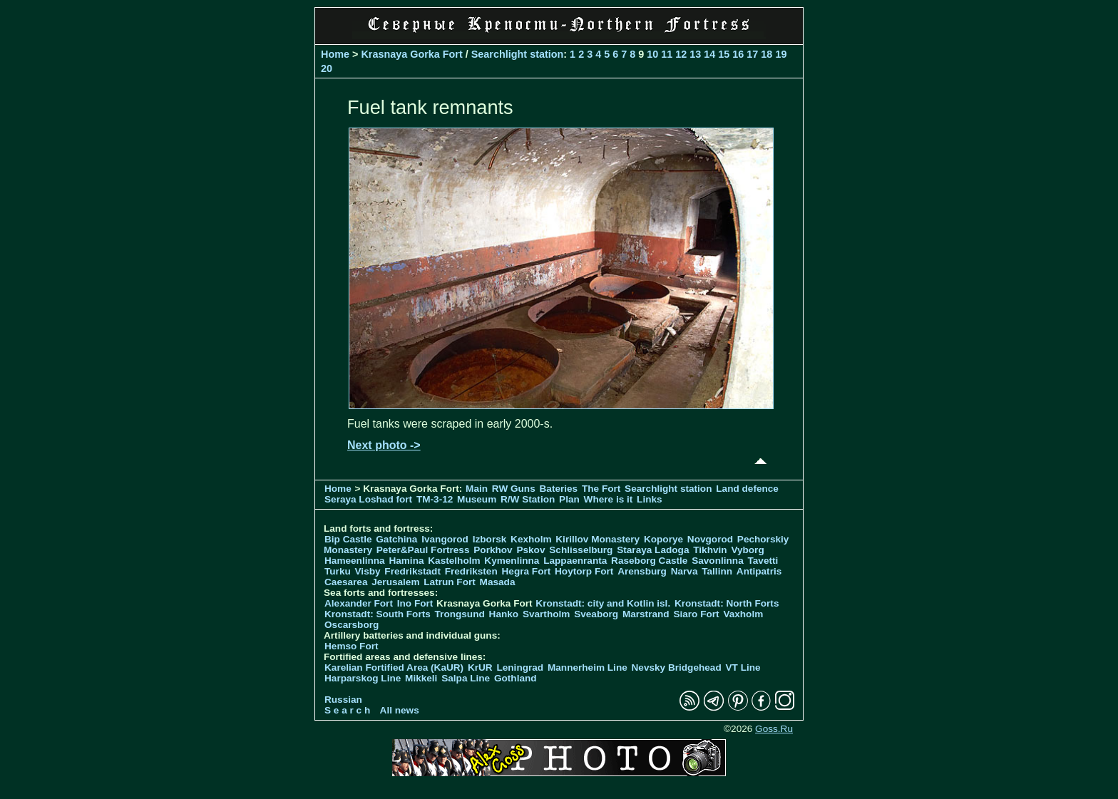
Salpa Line (465, 678)
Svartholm (546, 614)
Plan (569, 499)
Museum (476, 499)
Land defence (747, 488)
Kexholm (531, 539)
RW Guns (513, 488)
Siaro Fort (696, 614)
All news (399, 710)
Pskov (530, 550)
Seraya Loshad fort (368, 499)
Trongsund (460, 614)
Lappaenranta (575, 560)
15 (723, 54)
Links (649, 499)
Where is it (608, 499)
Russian (343, 699)
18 (766, 54)
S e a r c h (347, 710)
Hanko (504, 614)
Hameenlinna (354, 560)
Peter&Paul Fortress (423, 550)
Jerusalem (395, 582)
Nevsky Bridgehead (677, 667)
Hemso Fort (351, 646)
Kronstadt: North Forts (727, 603)
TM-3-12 (434, 499)
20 (326, 68)
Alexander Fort (358, 603)
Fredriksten (471, 571)
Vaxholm (743, 614)
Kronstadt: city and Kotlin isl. (602, 603)
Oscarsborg (351, 624)
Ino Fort (415, 603)
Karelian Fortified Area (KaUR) (393, 667)
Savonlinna (718, 560)
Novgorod (710, 539)
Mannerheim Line (587, 667)
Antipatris (759, 571)
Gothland (515, 678)
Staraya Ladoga (653, 550)
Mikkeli (421, 678)
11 (666, 54)
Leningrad (519, 667)
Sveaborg (596, 614)
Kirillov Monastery (597, 539)
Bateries (559, 488)
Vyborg (747, 550)
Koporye (663, 539)
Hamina (406, 560)
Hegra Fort (526, 571)
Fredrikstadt (412, 571)
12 (681, 54)
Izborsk (490, 539)
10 (652, 54)
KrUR (480, 667)
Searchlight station (517, 54)
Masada (498, 582)
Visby (368, 571)
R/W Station (528, 499)
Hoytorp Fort (584, 571)
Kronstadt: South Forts (377, 614)
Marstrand (646, 614)
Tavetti (762, 560)
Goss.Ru (774, 728)
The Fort (601, 488)
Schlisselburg (580, 550)
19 (780, 54)
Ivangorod (444, 539)
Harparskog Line (362, 678)
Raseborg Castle (649, 560)
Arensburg (642, 571)
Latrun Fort (450, 582)
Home (335, 54)
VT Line (743, 667)
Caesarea (345, 582)
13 (695, 54)
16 (738, 54)
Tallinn (717, 571)
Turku (337, 571)
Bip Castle (347, 539)
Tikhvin (710, 550)
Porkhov (492, 550)
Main (477, 488)
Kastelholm (454, 560)
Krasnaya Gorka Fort (411, 54)
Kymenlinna (511, 560)
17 (752, 54)
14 (709, 54)
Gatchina (396, 539)
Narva (684, 571)
